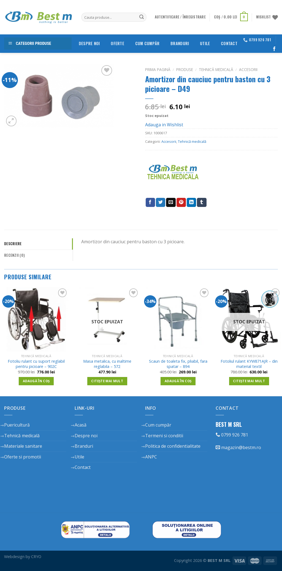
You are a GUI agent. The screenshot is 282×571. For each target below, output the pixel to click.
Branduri (179, 43)
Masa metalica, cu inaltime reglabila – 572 (107, 364)
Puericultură (17, 425)
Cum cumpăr (147, 43)
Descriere (12, 243)
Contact (229, 43)
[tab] (38, 243)
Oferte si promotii (22, 457)
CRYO (36, 556)
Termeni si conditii (164, 436)
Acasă (80, 425)
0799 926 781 (232, 435)
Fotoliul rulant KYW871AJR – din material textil (249, 364)
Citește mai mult (107, 381)
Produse (184, 69)
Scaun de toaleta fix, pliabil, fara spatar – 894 (178, 364)
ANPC (151, 457)
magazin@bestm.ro (238, 447)
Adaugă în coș (36, 381)
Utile (205, 43)
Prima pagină (157, 69)
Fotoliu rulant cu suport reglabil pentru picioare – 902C (36, 364)
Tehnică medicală (216, 69)
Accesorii (248, 69)
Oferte (117, 43)
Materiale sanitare (23, 446)
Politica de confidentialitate (172, 446)
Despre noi (89, 43)
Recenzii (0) (14, 255)
